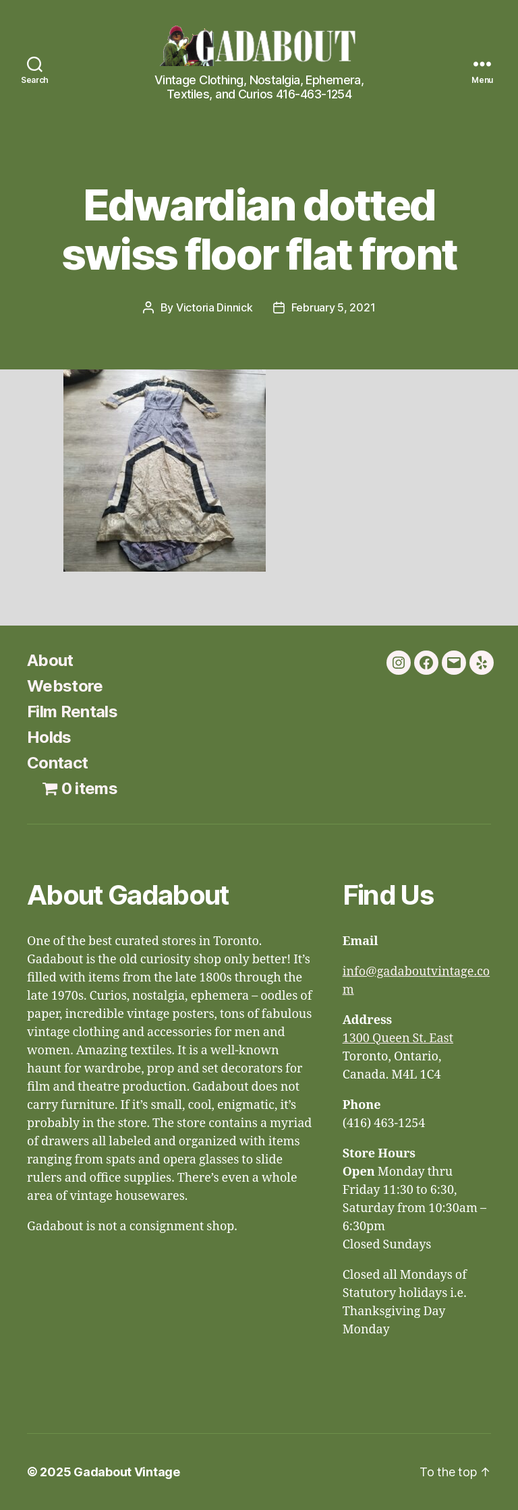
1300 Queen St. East (398, 1038)
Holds (49, 737)
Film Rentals (72, 711)
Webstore (65, 686)
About (50, 660)
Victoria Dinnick (214, 307)
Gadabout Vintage (127, 1472)
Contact (57, 763)
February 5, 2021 (333, 307)
